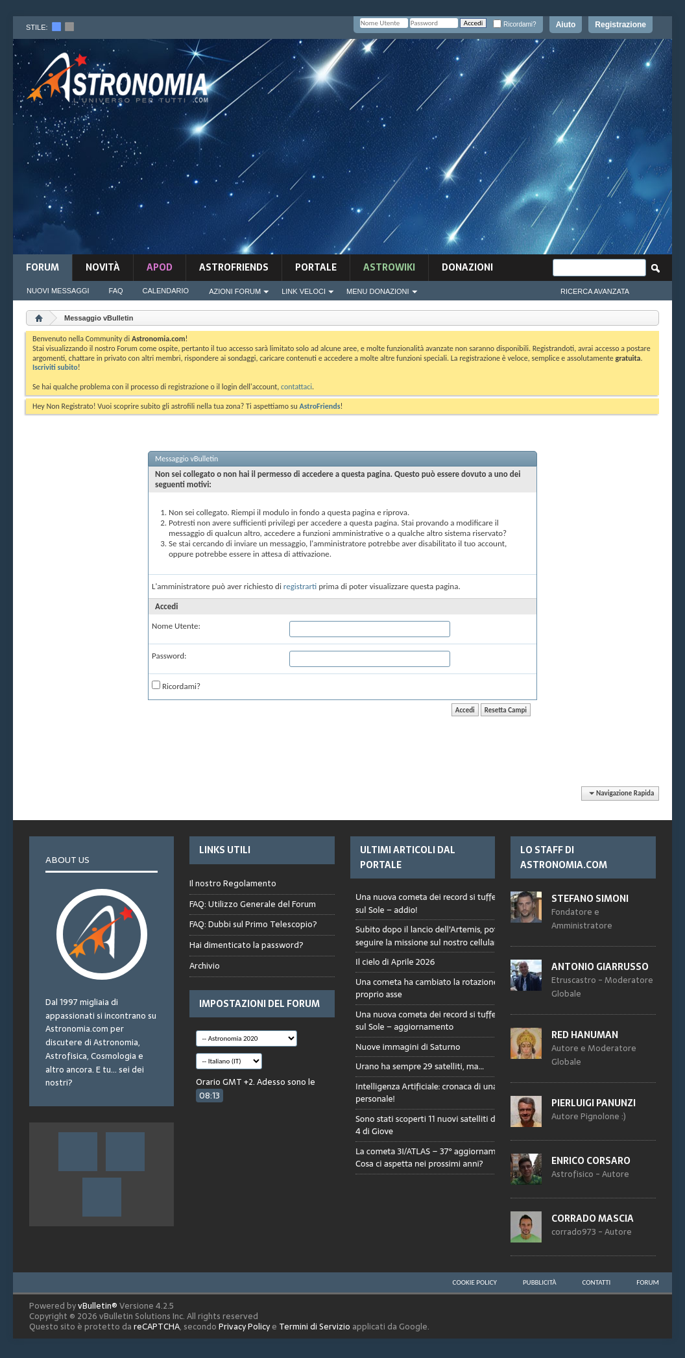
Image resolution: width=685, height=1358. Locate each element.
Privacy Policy (244, 1326)
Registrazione (620, 24)
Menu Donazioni (377, 291)
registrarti (300, 586)
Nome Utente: (176, 626)
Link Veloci (304, 291)
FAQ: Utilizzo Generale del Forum (252, 904)
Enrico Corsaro (591, 1161)
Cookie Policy (475, 1282)
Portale (316, 267)
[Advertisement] (461, 150)
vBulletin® (97, 1306)
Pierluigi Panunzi (593, 1103)
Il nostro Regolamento (232, 883)
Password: (169, 656)
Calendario (166, 291)
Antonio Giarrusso (600, 967)
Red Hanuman (584, 1035)
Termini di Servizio (314, 1326)
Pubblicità (540, 1282)
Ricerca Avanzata (594, 291)
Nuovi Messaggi (58, 291)
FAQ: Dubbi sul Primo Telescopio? (253, 924)
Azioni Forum (235, 291)
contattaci (296, 386)
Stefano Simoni (590, 898)
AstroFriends (234, 267)
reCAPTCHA (157, 1326)
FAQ (116, 291)
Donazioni (467, 267)
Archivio (204, 966)
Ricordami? (514, 24)
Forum (42, 267)
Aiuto (566, 24)
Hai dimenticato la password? (246, 945)
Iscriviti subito (55, 367)
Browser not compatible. (447, 1041)
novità (103, 267)
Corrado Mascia (592, 1218)
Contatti (597, 1282)
